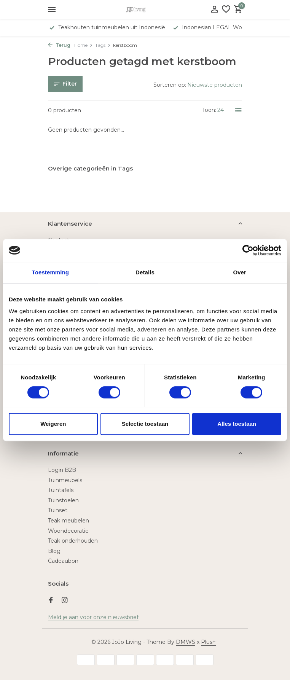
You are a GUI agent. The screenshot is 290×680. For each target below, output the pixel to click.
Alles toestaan (236, 423)
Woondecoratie (68, 530)
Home (83, 45)
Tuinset (57, 510)
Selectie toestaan (145, 423)
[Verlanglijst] (226, 9)
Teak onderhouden (73, 540)
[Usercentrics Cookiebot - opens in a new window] (248, 250)
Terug (59, 45)
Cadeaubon (63, 560)
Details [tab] (145, 272)
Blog (54, 551)
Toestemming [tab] (50, 272)
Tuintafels (60, 490)
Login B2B (62, 470)
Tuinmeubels (65, 480)
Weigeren (53, 423)
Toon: (209, 110)
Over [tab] (239, 272)
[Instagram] (65, 601)
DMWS (185, 642)
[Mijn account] (214, 9)
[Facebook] (51, 601)
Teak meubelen (68, 520)
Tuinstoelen (63, 500)
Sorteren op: (169, 84)
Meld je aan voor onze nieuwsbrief (93, 617)
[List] (238, 110)
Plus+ (208, 642)
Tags (103, 45)
